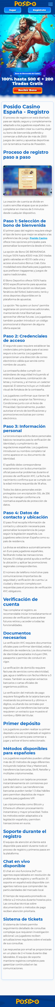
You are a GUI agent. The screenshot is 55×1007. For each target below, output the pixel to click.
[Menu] (50, 4)
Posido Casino (38, 238)
